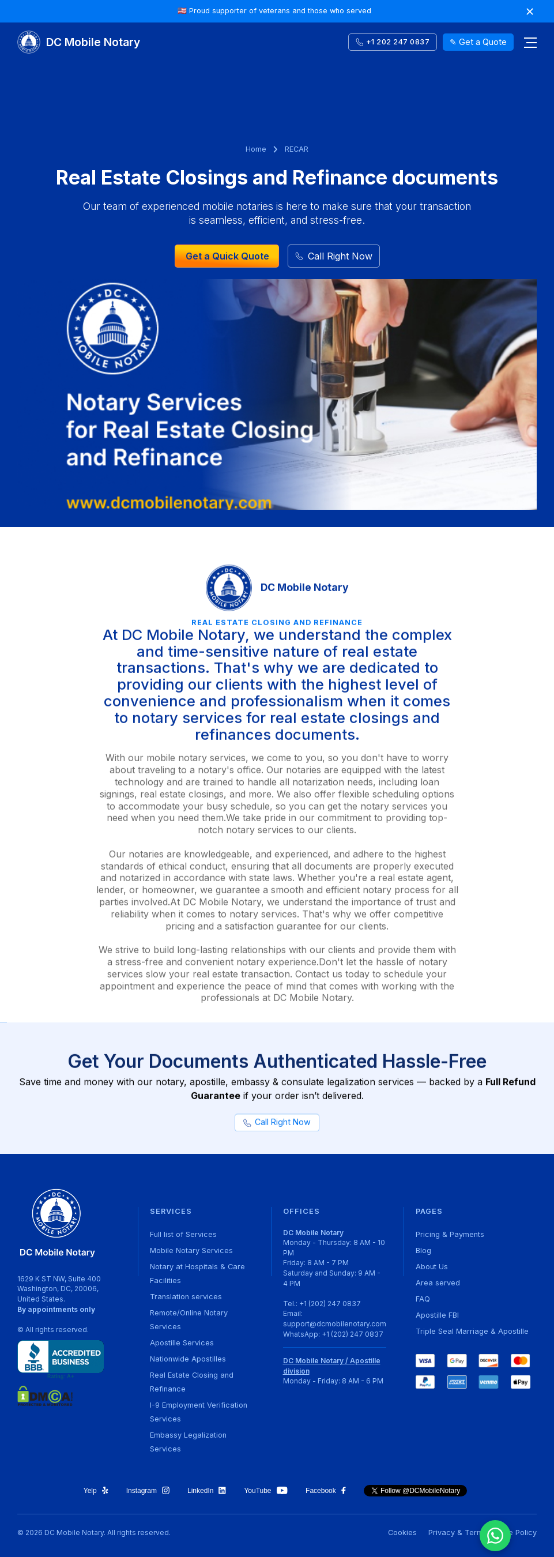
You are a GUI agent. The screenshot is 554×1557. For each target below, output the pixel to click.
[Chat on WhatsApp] (495, 1535)
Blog (423, 1250)
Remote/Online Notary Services (189, 1319)
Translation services (186, 1296)
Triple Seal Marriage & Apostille (472, 1331)
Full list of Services (183, 1234)
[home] (78, 42)
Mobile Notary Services (191, 1250)
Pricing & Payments (450, 1234)
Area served (438, 1282)
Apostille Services (182, 1342)
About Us (432, 1266)
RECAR (296, 149)
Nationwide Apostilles (188, 1359)
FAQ (423, 1299)
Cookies (402, 1532)
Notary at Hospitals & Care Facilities (197, 1273)
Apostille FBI (437, 1315)
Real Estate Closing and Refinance (191, 1382)
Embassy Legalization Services (188, 1442)
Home (256, 149)
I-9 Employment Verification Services (198, 1412)
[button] (525, 42)
